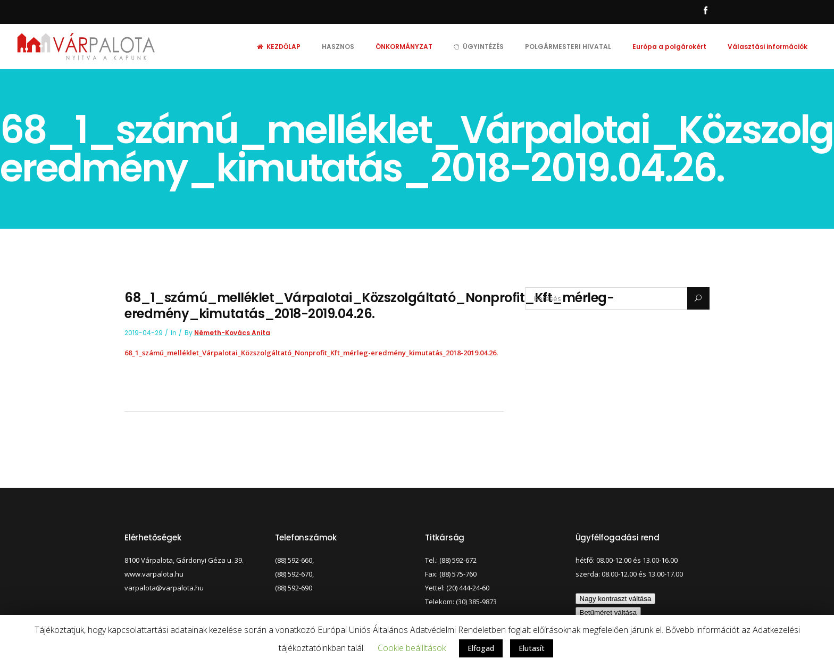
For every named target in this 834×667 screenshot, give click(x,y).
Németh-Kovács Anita (232, 332)
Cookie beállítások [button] (412, 648)
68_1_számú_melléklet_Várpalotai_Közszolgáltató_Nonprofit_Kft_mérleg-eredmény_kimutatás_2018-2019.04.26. (311, 352)
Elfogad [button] (481, 648)
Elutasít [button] (532, 648)
